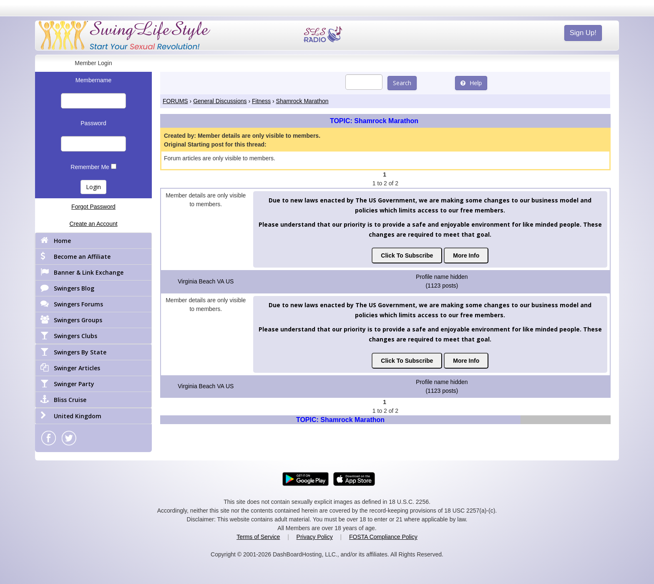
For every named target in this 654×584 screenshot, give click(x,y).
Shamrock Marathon (302, 101)
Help (471, 83)
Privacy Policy (315, 536)
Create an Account (93, 223)
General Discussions (220, 101)
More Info (466, 255)
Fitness (261, 101)
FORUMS (175, 101)
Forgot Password (93, 206)
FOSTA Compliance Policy (383, 536)
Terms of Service (258, 536)
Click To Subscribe (407, 255)
